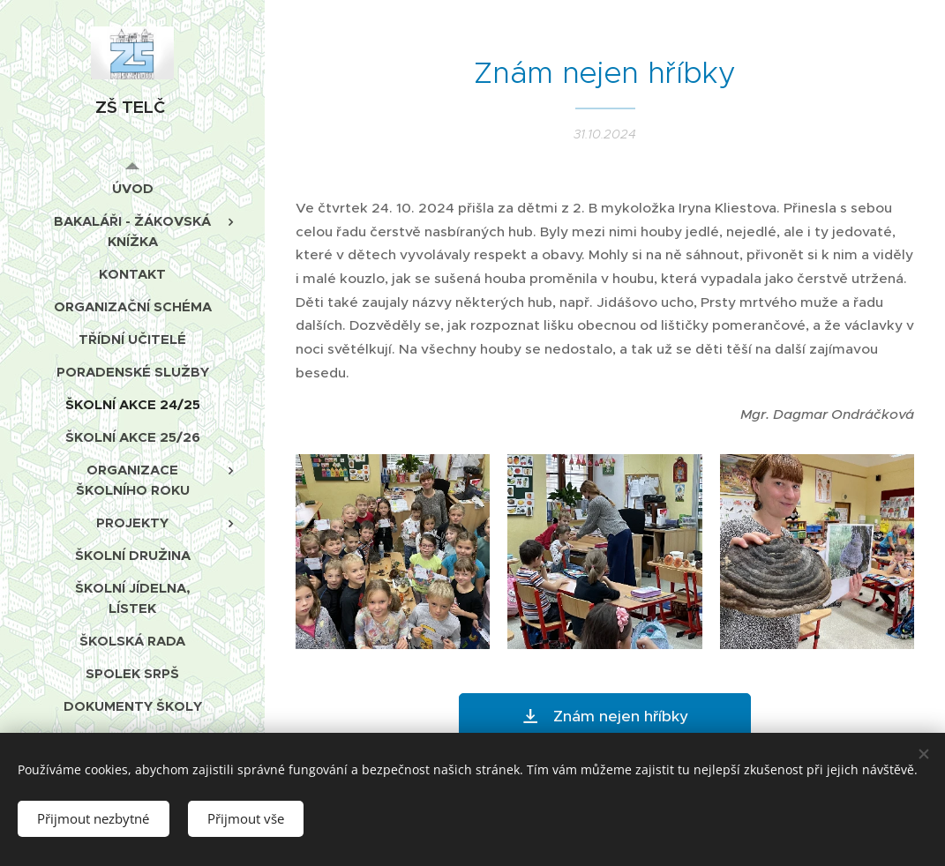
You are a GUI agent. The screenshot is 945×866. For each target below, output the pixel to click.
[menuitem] (132, 188)
